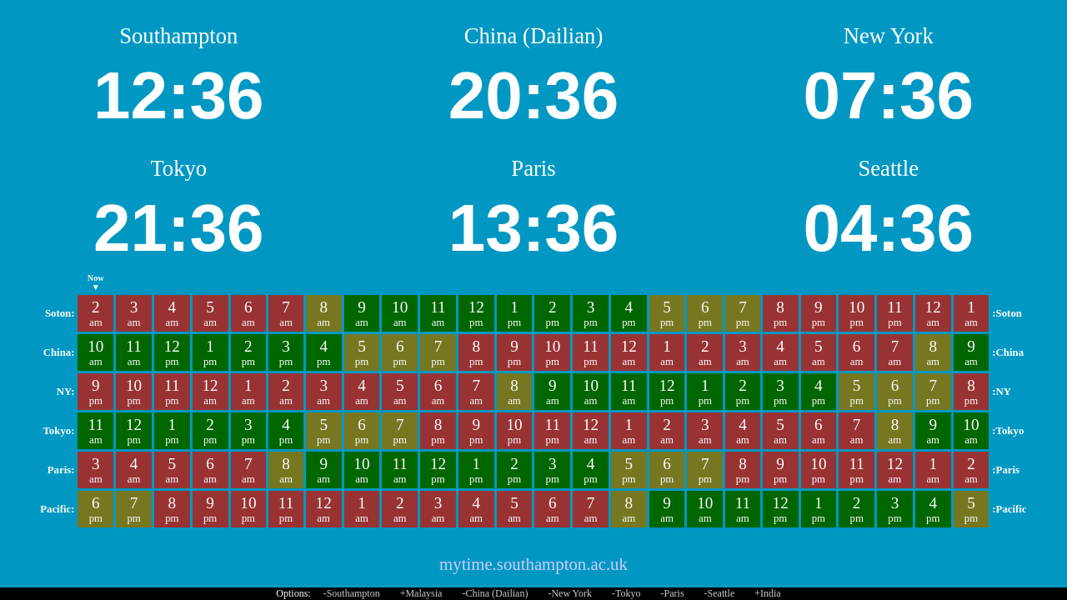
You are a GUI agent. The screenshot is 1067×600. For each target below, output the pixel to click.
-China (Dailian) (495, 593)
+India (767, 593)
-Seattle (719, 593)
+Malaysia (421, 593)
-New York (570, 593)
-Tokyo (626, 593)
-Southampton (351, 593)
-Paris (672, 593)
